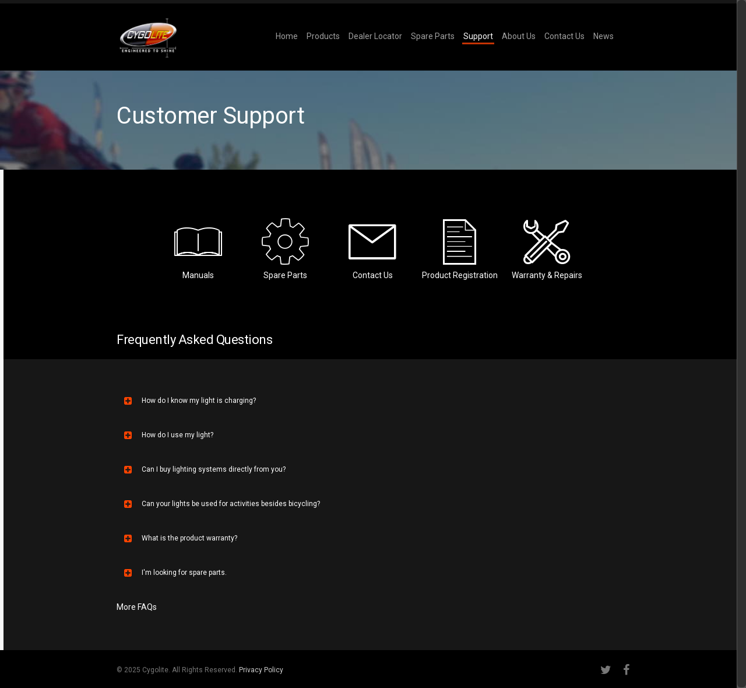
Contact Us (564, 36)
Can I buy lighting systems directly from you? (205, 469)
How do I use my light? (168, 435)
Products (323, 36)
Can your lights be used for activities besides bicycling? (222, 503)
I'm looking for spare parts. (175, 572)
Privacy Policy (261, 670)
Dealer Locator (375, 36)
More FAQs (137, 607)
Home (287, 36)
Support (478, 36)
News (603, 36)
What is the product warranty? (180, 538)
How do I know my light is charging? (190, 400)
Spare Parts (433, 36)
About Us (519, 36)
